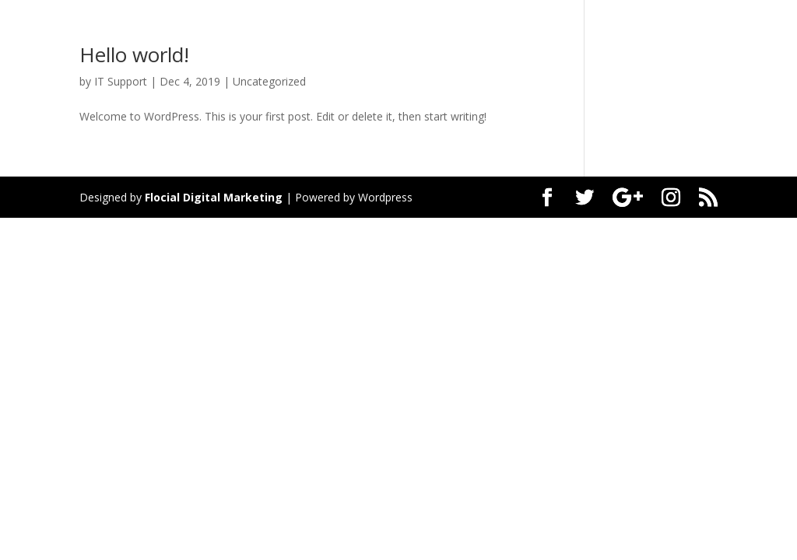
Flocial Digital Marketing (214, 197)
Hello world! (134, 54)
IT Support (120, 81)
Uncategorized (269, 81)
